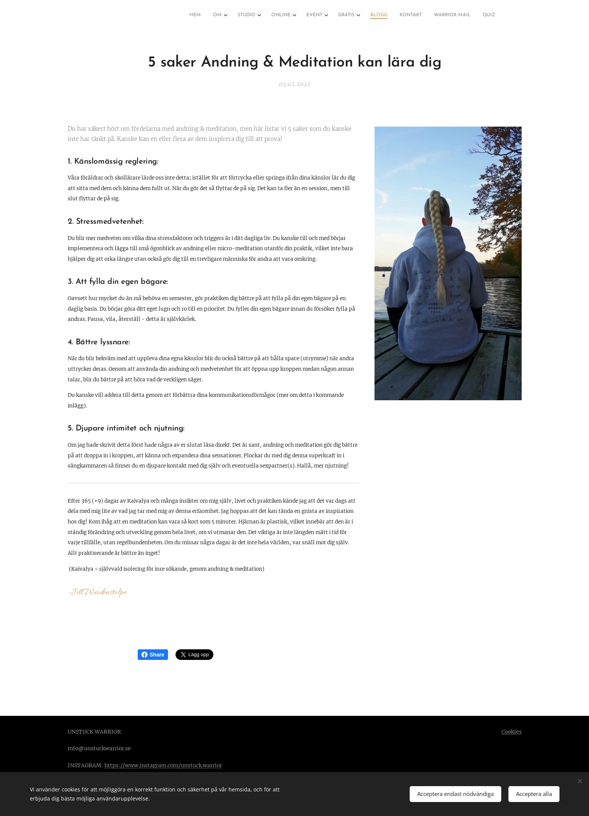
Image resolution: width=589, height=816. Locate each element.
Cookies (512, 731)
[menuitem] (369, 15)
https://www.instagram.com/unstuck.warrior (163, 765)
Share (153, 655)
